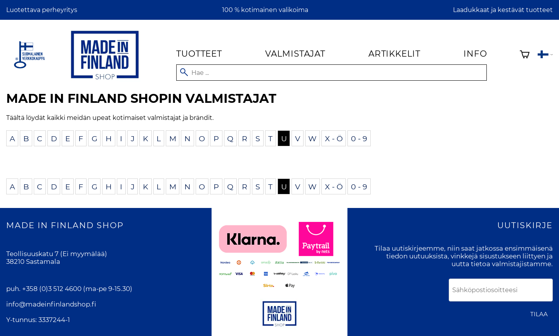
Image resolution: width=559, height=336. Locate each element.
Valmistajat (295, 53)
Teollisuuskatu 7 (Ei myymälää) (56, 254)
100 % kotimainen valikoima (265, 10)
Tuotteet (199, 53)
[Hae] (331, 72)
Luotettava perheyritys (41, 10)
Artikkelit (394, 53)
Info (475, 53)
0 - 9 (359, 138)
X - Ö (334, 138)
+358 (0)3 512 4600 (52, 289)
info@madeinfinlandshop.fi (51, 304)
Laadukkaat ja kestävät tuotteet (503, 10)
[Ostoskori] (524, 55)
